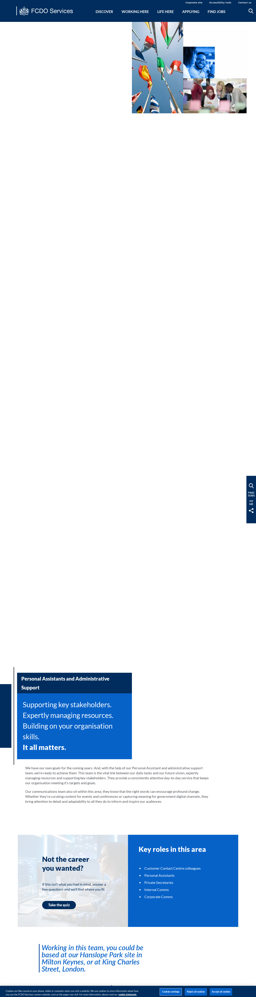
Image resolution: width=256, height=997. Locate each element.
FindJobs (251, 494)
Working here (135, 11)
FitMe (251, 503)
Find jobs (216, 11)
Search (251, 11)
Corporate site (193, 2)
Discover (104, 11)
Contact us (244, 2)
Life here (165, 11)
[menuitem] (104, 16)
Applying (190, 11)
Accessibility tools (220, 2)
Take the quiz (59, 905)
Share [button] (251, 510)
